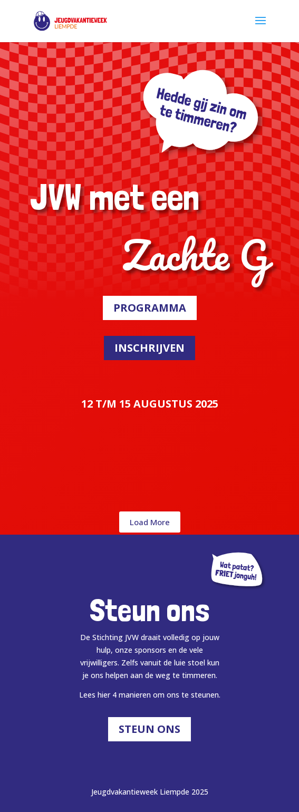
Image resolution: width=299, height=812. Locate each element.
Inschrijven (149, 348)
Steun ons (149, 729)
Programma (149, 308)
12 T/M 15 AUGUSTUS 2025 (149, 404)
